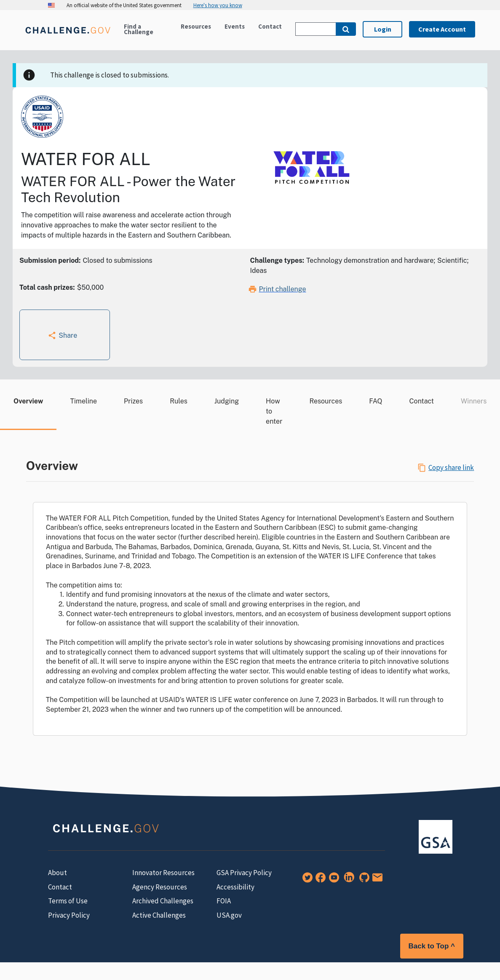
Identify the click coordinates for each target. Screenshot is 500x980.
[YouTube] (332, 880)
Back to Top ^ (432, 946)
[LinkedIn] (347, 880)
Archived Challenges (162, 900)
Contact (270, 26)
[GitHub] (363, 880)
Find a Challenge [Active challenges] (138, 29)
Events (235, 26)
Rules (178, 401)
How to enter (274, 411)
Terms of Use (68, 900)
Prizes (133, 401)
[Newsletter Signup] (376, 880)
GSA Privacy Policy (244, 872)
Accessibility (235, 887)
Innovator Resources (163, 872)
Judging (226, 401)
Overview (28, 401)
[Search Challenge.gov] (315, 29)
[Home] (67, 35)
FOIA (224, 900)
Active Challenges (159, 915)
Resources (196, 26)
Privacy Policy (69, 915)
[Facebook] (319, 880)
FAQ (375, 401)
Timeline (83, 401)
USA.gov (229, 915)
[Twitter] (306, 880)
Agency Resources (159, 887)
